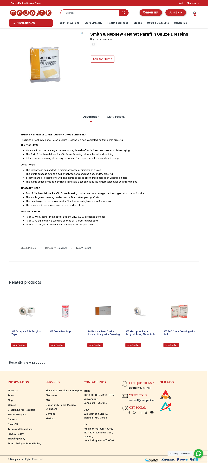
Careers (12, 419)
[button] (82, 33)
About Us (13, 390)
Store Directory (93, 22)
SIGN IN (175, 13)
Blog (10, 400)
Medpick (15, 459)
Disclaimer (52, 395)
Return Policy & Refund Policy (24, 443)
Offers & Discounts (158, 22)
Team (11, 395)
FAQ (48, 400)
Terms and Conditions (20, 429)
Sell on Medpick (187, 3)
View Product (19, 345)
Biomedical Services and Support (65, 390)
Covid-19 (13, 424)
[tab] (91, 118)
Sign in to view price (101, 39)
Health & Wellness (117, 22)
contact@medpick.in (141, 400)
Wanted (12, 405)
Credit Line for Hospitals (21, 409)
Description (91, 116)
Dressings (62, 248)
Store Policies (116, 116)
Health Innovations (68, 22)
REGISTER (151, 12)
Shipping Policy (16, 438)
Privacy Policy (16, 433)
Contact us (180, 22)
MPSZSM (86, 248)
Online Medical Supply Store (26, 3)
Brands (138, 22)
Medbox (50, 418)
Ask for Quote (102, 59)
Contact (50, 413)
